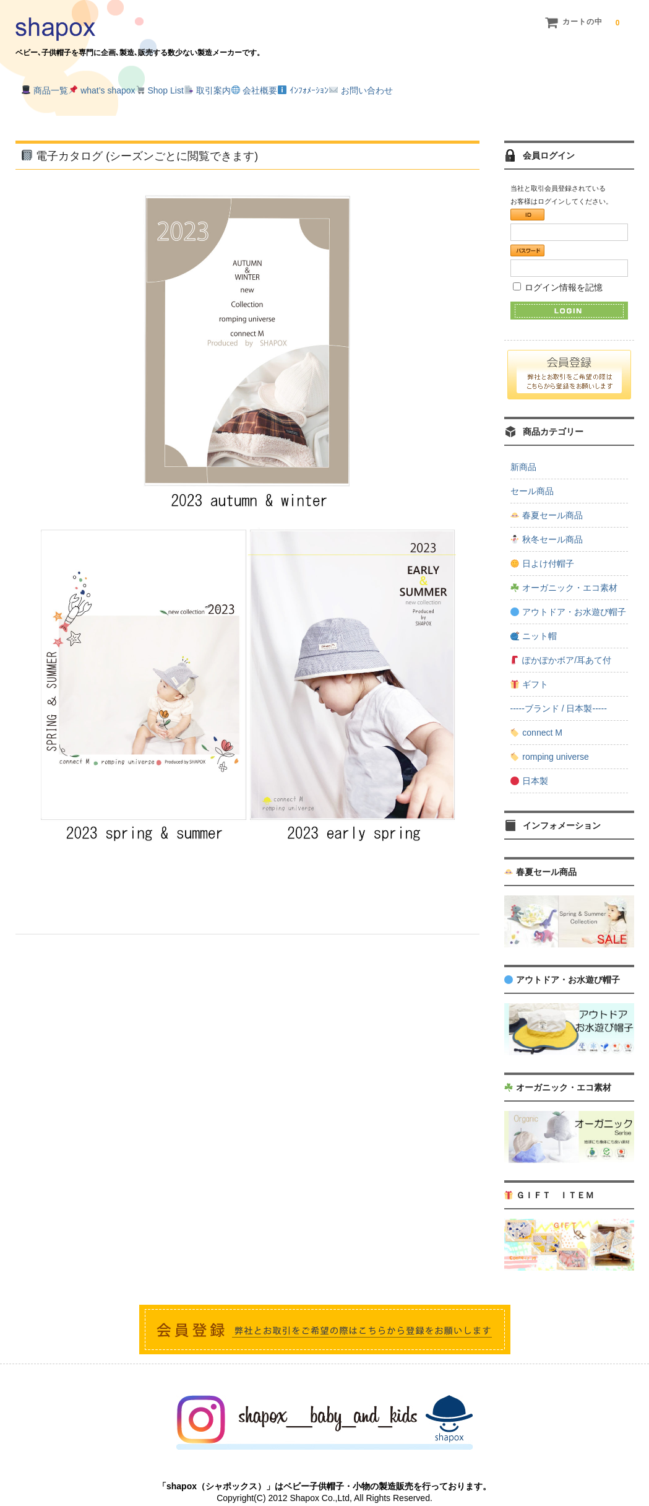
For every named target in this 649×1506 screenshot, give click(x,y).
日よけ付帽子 (542, 549)
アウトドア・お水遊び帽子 (568, 598)
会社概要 (362, 88)
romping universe (549, 742)
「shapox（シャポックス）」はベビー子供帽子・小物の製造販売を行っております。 (324, 1472)
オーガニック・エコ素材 (563, 573)
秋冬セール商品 (546, 525)
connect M (536, 718)
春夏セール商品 (546, 501)
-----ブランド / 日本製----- (558, 694)
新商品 (523, 453)
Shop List (217, 88)
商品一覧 (51, 88)
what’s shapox (134, 88)
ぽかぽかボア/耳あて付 (560, 646)
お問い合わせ (520, 88)
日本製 (529, 767)
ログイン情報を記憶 (558, 272)
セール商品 (532, 477)
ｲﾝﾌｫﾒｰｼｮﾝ (436, 88)
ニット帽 (533, 622)
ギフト (529, 670)
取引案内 (290, 88)
